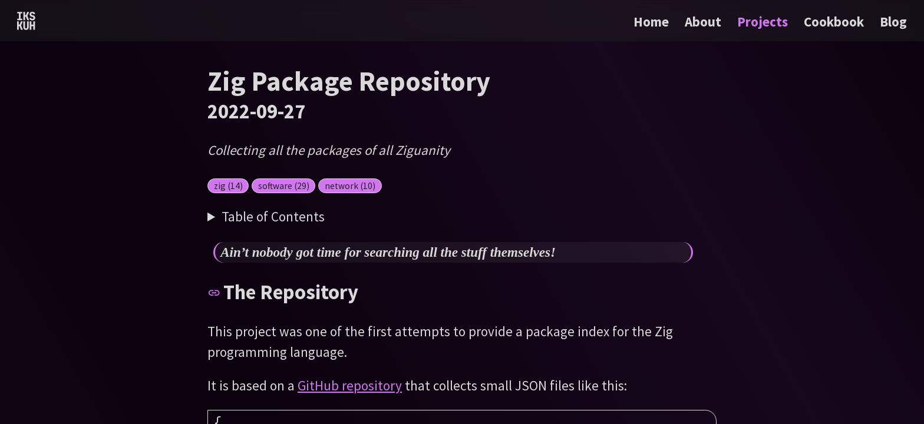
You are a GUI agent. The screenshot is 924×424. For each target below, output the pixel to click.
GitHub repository (350, 385)
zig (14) (228, 185)
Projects (764, 21)
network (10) (350, 185)
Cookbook (835, 21)
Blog (893, 21)
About (704, 21)
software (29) (283, 185)
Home (651, 21)
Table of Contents (273, 216)
